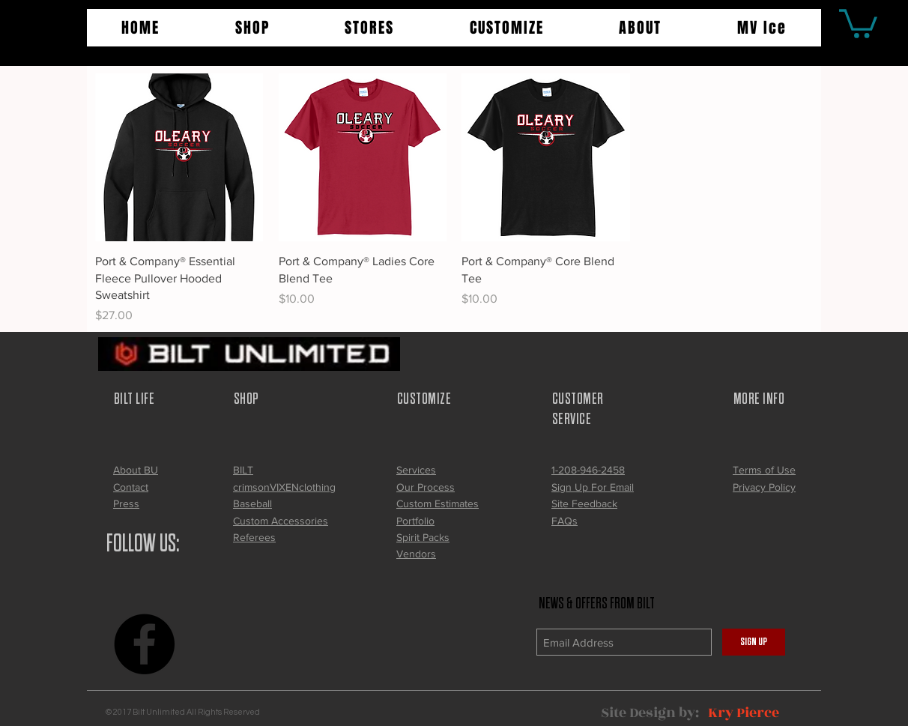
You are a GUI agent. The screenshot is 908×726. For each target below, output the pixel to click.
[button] (253, 27)
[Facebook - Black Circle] (144, 644)
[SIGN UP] (753, 642)
